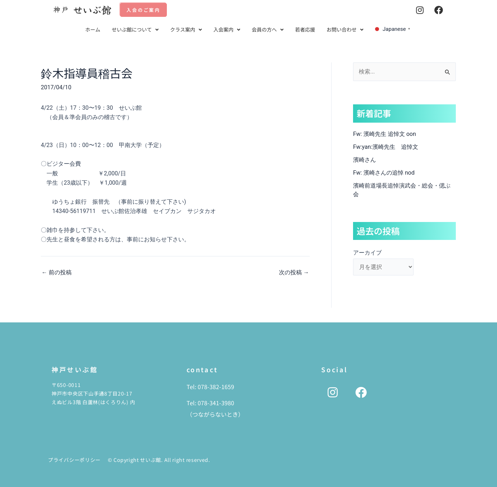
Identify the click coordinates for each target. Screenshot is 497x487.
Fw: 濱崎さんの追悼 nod (384, 172)
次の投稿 (294, 272)
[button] (135, 30)
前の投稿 (57, 272)
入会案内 (226, 29)
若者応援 (305, 29)
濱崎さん (364, 159)
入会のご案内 (143, 9)
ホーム (92, 29)
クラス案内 (186, 29)
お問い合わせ (345, 29)
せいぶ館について (135, 29)
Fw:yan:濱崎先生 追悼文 (385, 146)
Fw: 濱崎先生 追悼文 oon (384, 134)
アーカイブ (367, 252)
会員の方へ (268, 29)
